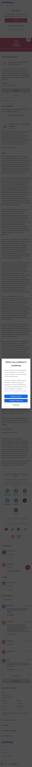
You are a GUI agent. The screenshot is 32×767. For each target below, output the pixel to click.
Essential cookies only (16, 400)
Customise (16, 405)
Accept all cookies (16, 396)
